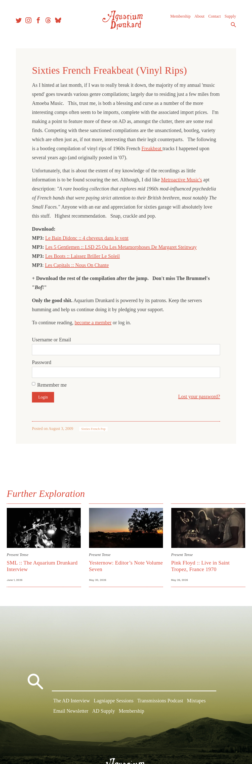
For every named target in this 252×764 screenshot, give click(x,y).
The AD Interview (71, 702)
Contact (213, 17)
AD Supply (103, 712)
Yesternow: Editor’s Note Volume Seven (117, 565)
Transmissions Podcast (160, 702)
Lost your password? (199, 396)
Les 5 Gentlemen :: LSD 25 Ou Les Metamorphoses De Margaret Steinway (121, 247)
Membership (179, 17)
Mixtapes (196, 702)
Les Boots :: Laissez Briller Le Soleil (82, 256)
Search (231, 25)
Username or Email (51, 339)
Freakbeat (152, 148)
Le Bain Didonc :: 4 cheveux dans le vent (87, 238)
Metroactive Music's (181, 179)
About (198, 17)
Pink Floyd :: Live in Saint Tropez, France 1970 (200, 565)
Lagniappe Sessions (114, 702)
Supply (228, 17)
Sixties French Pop (93, 429)
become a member (93, 322)
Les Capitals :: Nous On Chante (77, 265)
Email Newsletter (70, 712)
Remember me (52, 385)
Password (41, 362)
